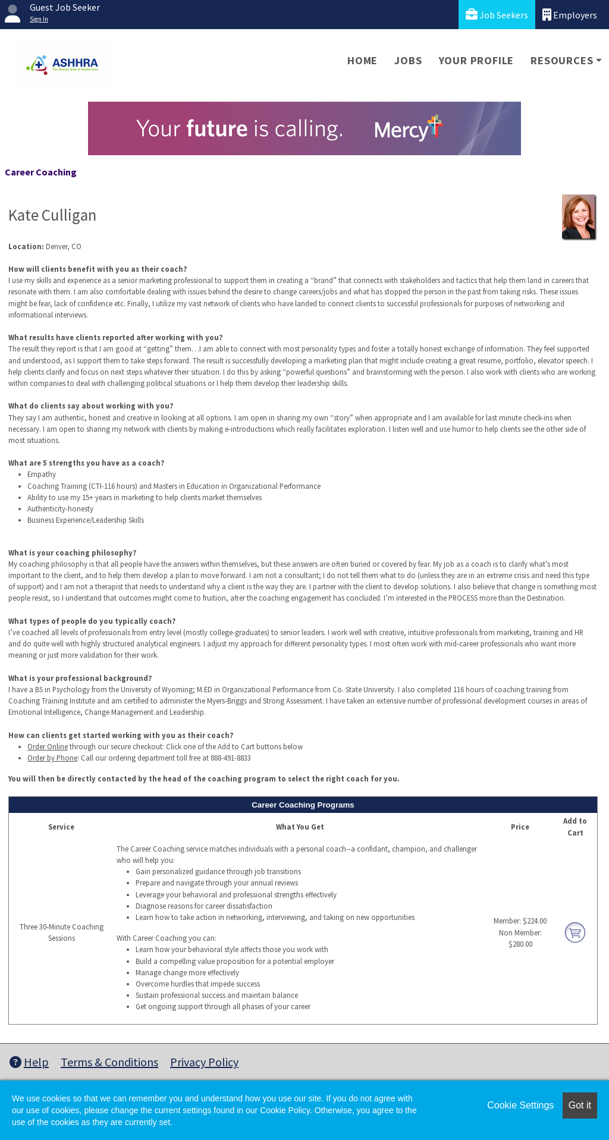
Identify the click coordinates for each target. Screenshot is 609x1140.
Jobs (408, 60)
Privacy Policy (204, 1061)
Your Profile (476, 60)
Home (362, 60)
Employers (569, 14)
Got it (580, 1105)
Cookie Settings (520, 1105)
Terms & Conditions (109, 1061)
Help (29, 1061)
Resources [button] (561, 60)
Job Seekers (497, 14)
